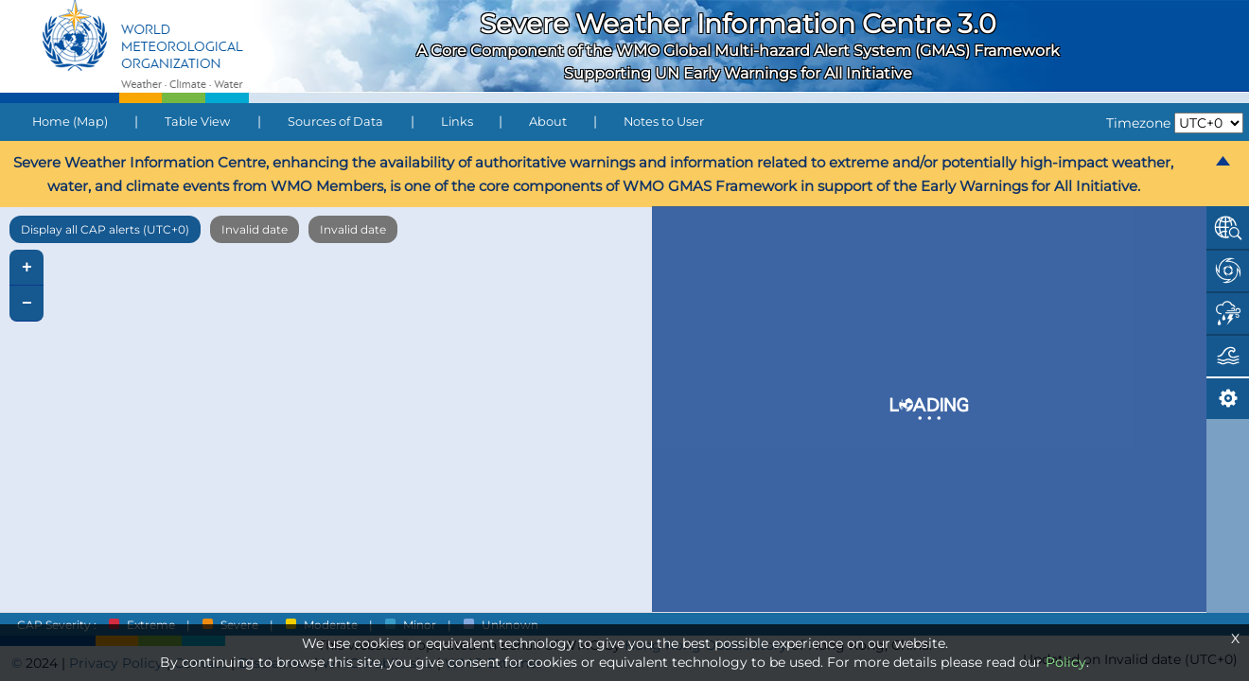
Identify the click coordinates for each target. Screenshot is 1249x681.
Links (457, 121)
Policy (1066, 662)
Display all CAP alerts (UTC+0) (105, 229)
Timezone (1138, 122)
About (548, 121)
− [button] (27, 303)
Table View (197, 121)
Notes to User (664, 121)
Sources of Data (335, 121)
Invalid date (254, 229)
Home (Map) (70, 121)
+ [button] (27, 267)
